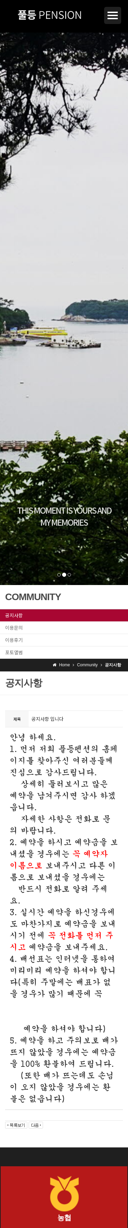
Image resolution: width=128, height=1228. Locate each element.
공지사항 (14, 615)
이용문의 (14, 627)
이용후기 (14, 639)
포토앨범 (14, 652)
